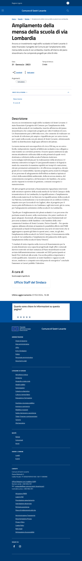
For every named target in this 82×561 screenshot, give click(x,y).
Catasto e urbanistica (22, 391)
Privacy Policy (20, 522)
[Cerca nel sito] (67, 10)
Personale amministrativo (24, 357)
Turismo (18, 419)
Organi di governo (21, 341)
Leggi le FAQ (19, 497)
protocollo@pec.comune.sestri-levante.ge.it (29, 486)
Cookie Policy (19, 525)
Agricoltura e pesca (21, 374)
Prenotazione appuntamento (24, 500)
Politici (17, 354)
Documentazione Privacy (23, 518)
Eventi (17, 458)
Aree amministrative (22, 344)
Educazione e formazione (23, 398)
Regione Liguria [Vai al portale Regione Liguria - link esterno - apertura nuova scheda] (17, 3)
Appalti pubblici (20, 384)
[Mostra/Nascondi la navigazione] (2, 10)
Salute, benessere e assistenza (25, 413)
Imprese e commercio (22, 406)
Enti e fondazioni (21, 351)
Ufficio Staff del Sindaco (30, 282)
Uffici (17, 347)
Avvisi (17, 443)
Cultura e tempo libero (22, 394)
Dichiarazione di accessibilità (24, 532)
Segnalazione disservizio (23, 503)
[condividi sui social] (17, 72)
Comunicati (19, 440)
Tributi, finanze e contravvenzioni (26, 416)
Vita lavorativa (20, 423)
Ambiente (18, 378)
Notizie (17, 437)
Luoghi (17, 455)
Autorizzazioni (20, 388)
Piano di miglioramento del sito (25, 510)
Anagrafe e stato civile (22, 381)
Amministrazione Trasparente (25, 515)
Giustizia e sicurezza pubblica (24, 403)
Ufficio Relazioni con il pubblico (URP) (24, 481)
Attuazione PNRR (21, 493)
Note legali (18, 528)
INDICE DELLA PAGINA (20, 92)
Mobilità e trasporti (21, 409)
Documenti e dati (21, 361)
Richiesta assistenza (22, 507)
